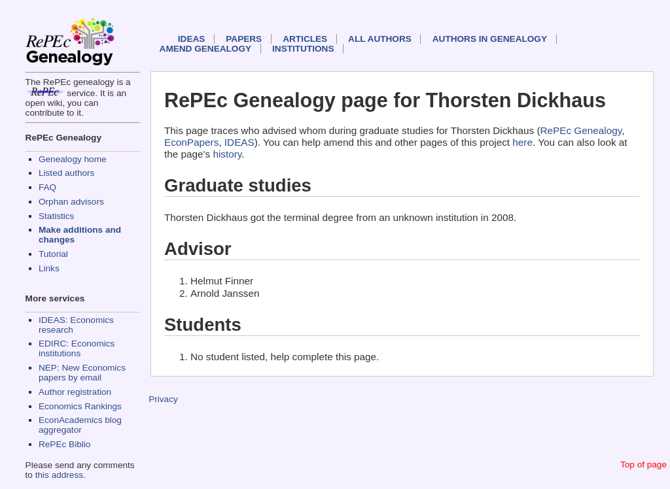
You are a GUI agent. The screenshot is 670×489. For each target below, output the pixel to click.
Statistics (56, 216)
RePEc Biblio (64, 444)
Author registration (75, 392)
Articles (305, 39)
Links (49, 268)
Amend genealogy (205, 49)
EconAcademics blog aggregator (80, 425)
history (227, 154)
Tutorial (53, 254)
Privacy (163, 399)
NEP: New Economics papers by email (82, 372)
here (522, 142)
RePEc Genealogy (581, 130)
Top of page (643, 464)
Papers (244, 39)
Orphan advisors (71, 202)
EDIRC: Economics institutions (77, 348)
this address (59, 475)
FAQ (47, 187)
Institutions (303, 49)
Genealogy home (73, 159)
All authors (380, 39)
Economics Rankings (80, 406)
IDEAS (191, 39)
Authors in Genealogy (489, 39)
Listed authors (66, 173)
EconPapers (191, 142)
